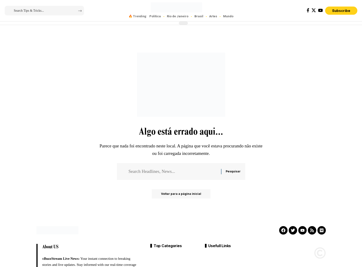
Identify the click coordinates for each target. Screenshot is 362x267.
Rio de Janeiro (177, 16)
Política (155, 16)
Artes (213, 16)
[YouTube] (320, 10)
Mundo (228, 16)
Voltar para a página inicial (181, 194)
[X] (313, 10)
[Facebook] (308, 10)
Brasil (198, 16)
